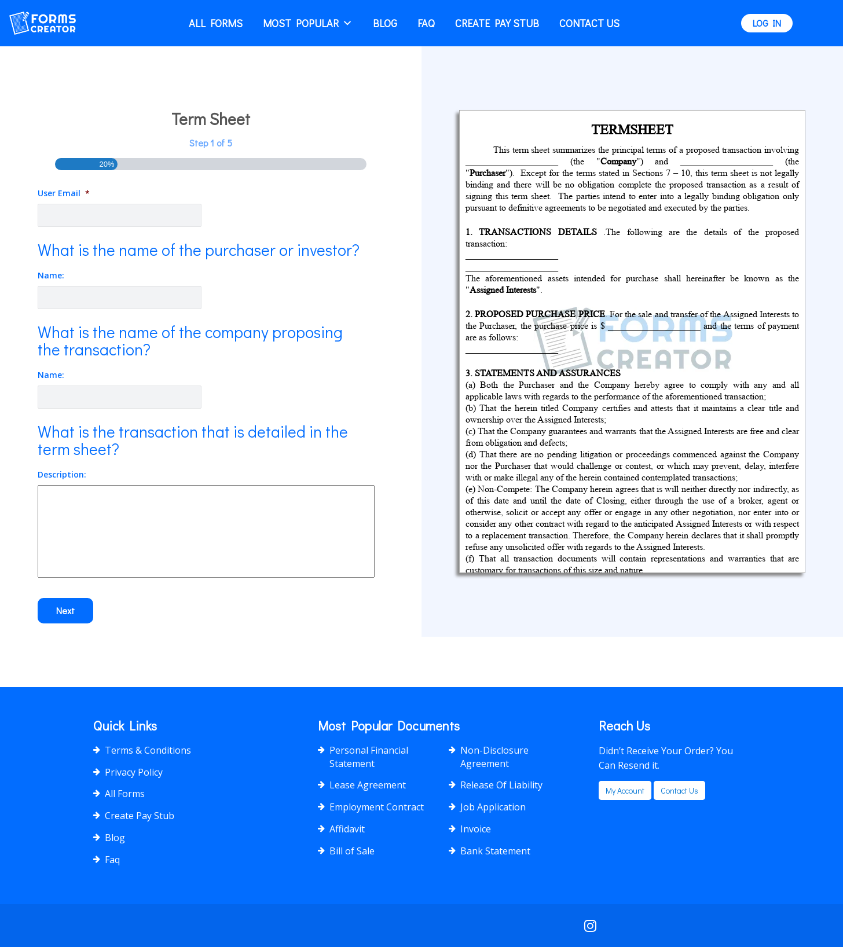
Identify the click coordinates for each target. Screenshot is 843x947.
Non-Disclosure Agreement (494, 757)
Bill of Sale (352, 851)
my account (625, 790)
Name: (51, 275)
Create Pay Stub (497, 23)
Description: (62, 474)
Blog (385, 23)
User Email (64, 193)
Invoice (475, 829)
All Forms (216, 23)
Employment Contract (376, 807)
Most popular (308, 23)
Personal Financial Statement (368, 757)
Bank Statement (495, 851)
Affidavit (347, 829)
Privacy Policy (134, 772)
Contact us (679, 790)
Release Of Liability (501, 785)
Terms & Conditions (148, 750)
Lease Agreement (367, 785)
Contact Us (589, 23)
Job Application (493, 807)
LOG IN (767, 23)
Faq (426, 23)
